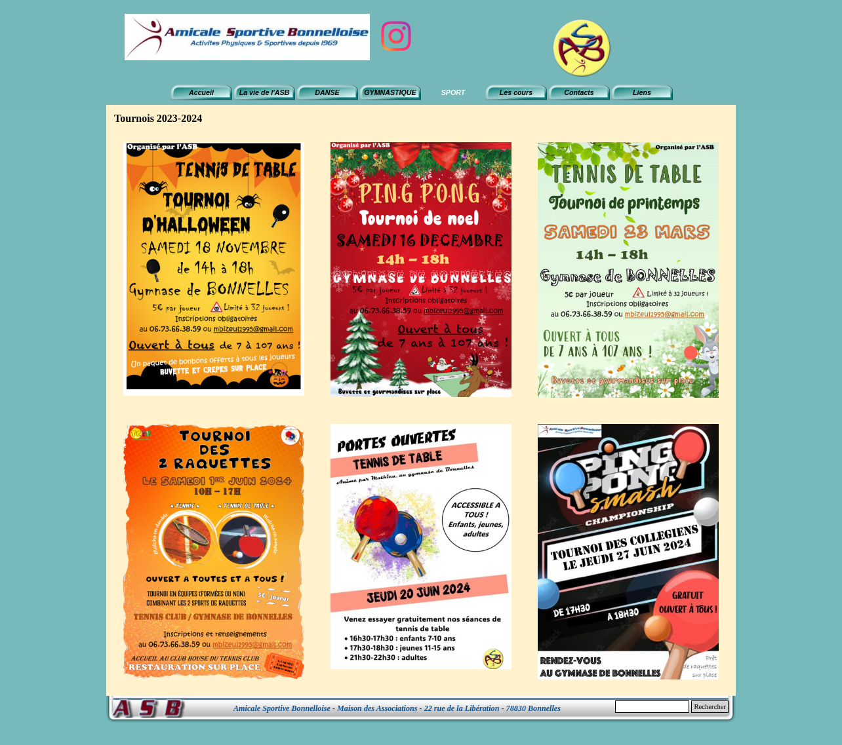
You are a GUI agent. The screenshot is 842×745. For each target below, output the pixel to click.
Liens (642, 92)
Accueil (201, 92)
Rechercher (710, 706)
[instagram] (396, 36)
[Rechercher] (652, 706)
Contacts (579, 92)
